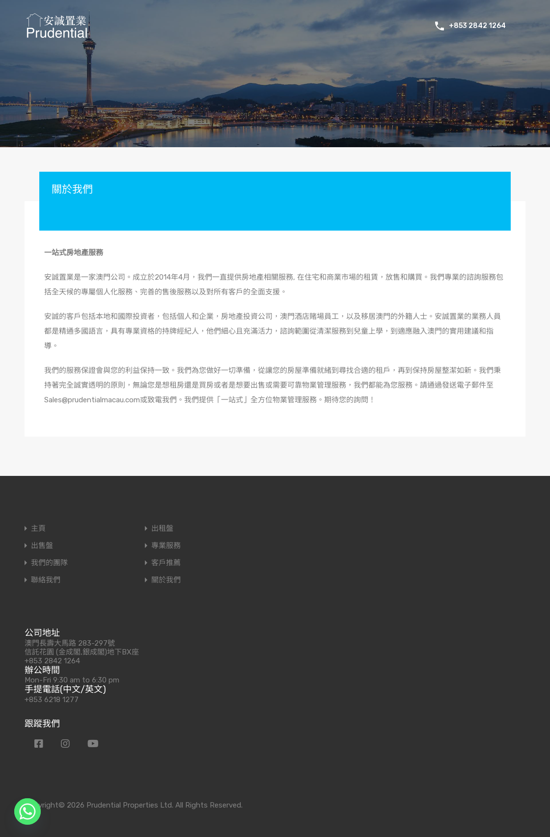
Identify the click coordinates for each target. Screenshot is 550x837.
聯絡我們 (45, 580)
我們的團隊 (49, 563)
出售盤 (42, 545)
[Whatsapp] (27, 811)
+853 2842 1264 (477, 26)
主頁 (38, 528)
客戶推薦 (166, 563)
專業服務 (166, 545)
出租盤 (162, 528)
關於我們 (166, 580)
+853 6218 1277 (52, 699)
